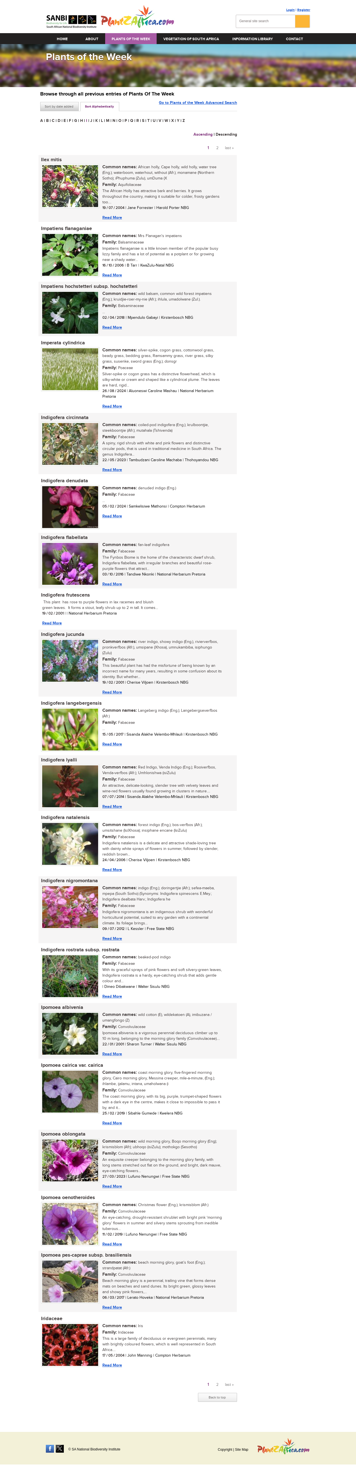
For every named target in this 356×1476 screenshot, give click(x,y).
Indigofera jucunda (62, 638)
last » (229, 148)
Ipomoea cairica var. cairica (71, 1072)
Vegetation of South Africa (191, 39)
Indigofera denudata (63, 483)
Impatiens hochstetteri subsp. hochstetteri (88, 287)
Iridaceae (51, 1327)
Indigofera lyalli (58, 764)
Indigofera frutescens (64, 598)
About (91, 39)
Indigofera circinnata (64, 419)
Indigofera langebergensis (70, 707)
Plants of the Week (131, 39)
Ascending (203, 134)
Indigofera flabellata (63, 540)
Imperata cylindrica (62, 344)
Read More (111, 217)
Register (303, 10)
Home (62, 39)
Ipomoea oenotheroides (67, 1205)
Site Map (241, 1450)
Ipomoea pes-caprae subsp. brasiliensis (85, 1263)
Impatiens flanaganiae (65, 229)
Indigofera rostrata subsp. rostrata (79, 955)
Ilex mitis (50, 160)
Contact (294, 39)
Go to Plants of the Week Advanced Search (198, 106)
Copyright (225, 1450)
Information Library (252, 39)
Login (290, 10)
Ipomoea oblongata (62, 1141)
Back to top (217, 1406)
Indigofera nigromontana (68, 886)
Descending (226, 134)
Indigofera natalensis (64, 822)
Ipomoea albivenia (61, 1014)
